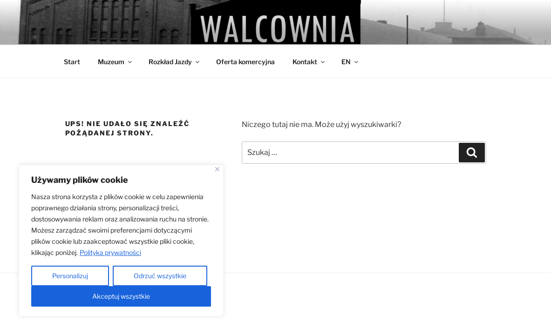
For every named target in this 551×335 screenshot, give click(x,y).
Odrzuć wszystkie (160, 276)
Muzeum (115, 62)
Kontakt (309, 62)
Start (72, 62)
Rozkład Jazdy (175, 62)
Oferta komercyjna (245, 62)
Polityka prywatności (110, 252)
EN (350, 62)
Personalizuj (70, 276)
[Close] (217, 169)
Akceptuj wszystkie (121, 296)
